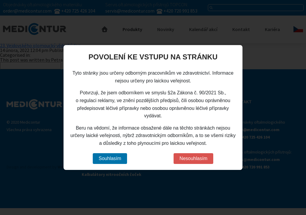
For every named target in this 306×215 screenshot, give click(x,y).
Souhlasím (110, 158)
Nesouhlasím (193, 158)
